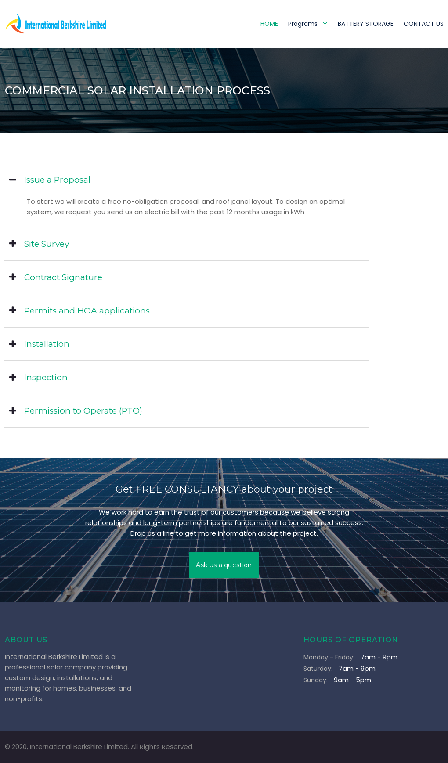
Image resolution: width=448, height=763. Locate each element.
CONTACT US (424, 23)
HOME (269, 23)
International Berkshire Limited (79, 746)
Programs (308, 23)
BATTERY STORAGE (366, 23)
